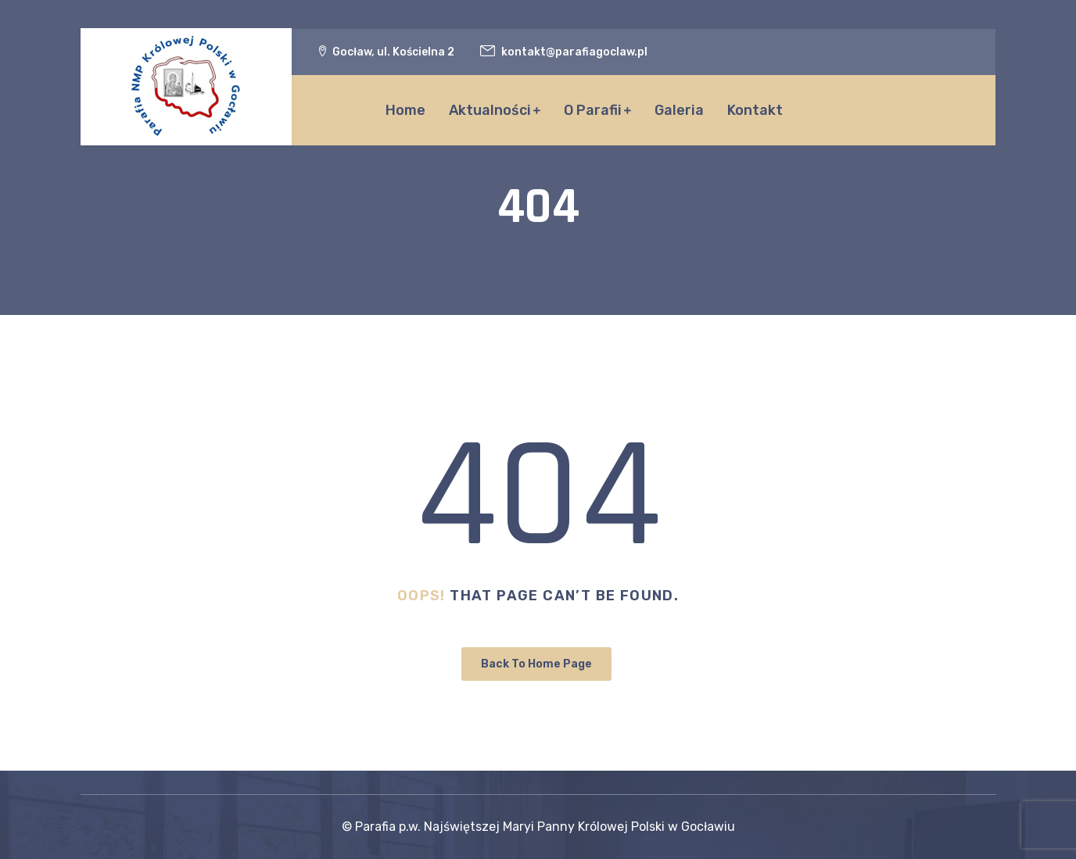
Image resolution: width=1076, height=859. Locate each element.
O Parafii (593, 110)
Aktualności (490, 110)
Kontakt (755, 110)
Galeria (679, 110)
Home (405, 110)
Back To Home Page (536, 664)
